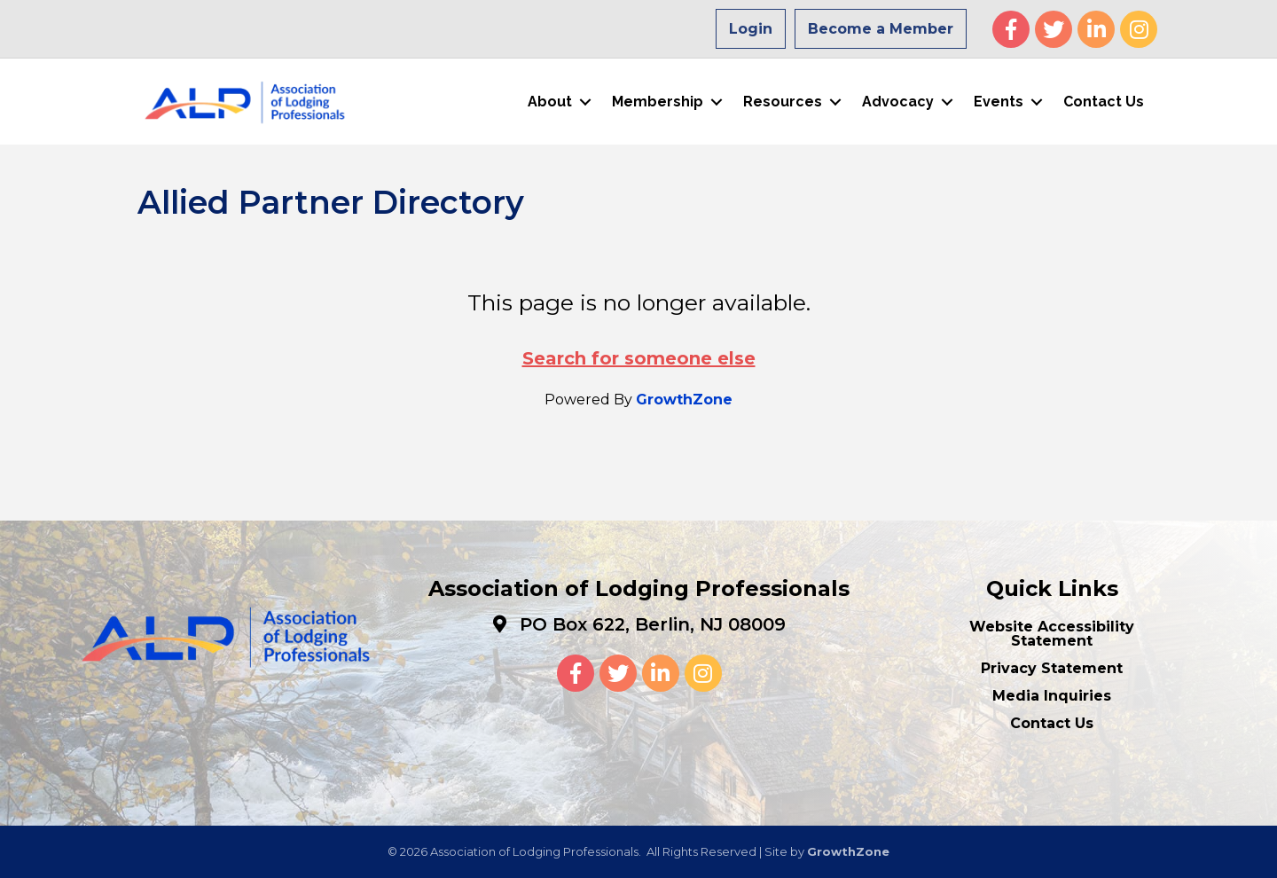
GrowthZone (684, 399)
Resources (782, 101)
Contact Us (1103, 101)
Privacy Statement (1052, 668)
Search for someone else (639, 358)
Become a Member (880, 28)
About (550, 101)
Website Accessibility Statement (1051, 633)
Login (750, 28)
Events (998, 101)
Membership (657, 101)
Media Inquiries (1051, 695)
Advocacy (898, 101)
